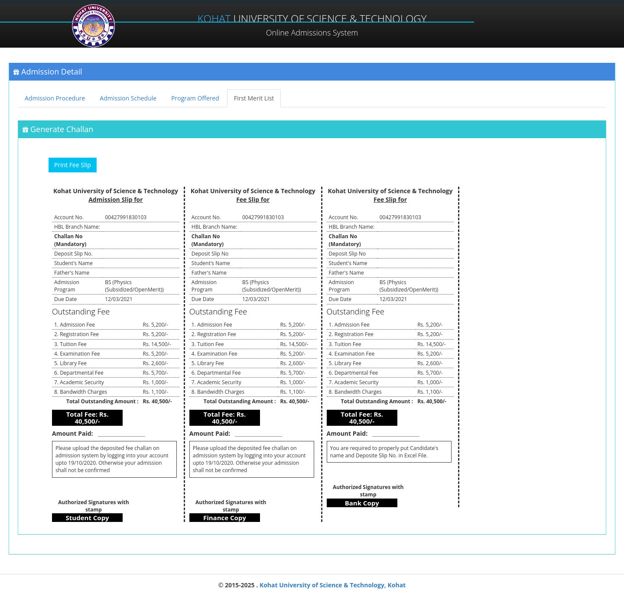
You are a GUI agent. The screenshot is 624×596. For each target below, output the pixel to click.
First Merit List (254, 98)
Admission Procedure (55, 98)
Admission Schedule (128, 98)
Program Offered (195, 98)
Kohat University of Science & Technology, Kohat (332, 585)
